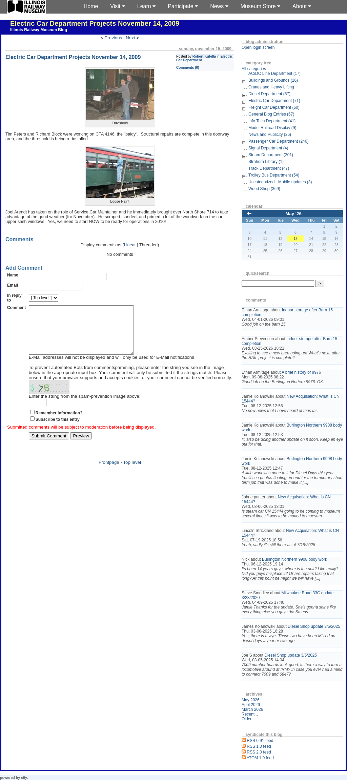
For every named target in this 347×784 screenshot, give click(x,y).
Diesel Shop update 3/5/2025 (314, 626)
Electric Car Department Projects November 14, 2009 (94, 23)
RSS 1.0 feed (259, 746)
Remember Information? (59, 423)
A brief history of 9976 (301, 372)
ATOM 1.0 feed (260, 758)
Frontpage (109, 472)
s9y (24, 778)
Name (12, 275)
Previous (113, 37)
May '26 (293, 213)
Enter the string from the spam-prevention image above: (85, 406)
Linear (130, 245)
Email (12, 285)
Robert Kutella (204, 56)
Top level (132, 472)
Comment (16, 307)
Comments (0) (187, 67)
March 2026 (252, 709)
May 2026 (251, 700)
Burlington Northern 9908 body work (294, 559)
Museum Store (260, 6)
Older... (248, 719)
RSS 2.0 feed (259, 752)
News (219, 6)
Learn (146, 6)
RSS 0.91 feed (260, 740)
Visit (117, 6)
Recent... (250, 714)
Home (91, 6)
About (301, 6)
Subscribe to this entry (58, 429)
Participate (183, 6)
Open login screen (258, 47)
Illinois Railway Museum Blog (38, 29)
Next (130, 37)
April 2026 (251, 704)
